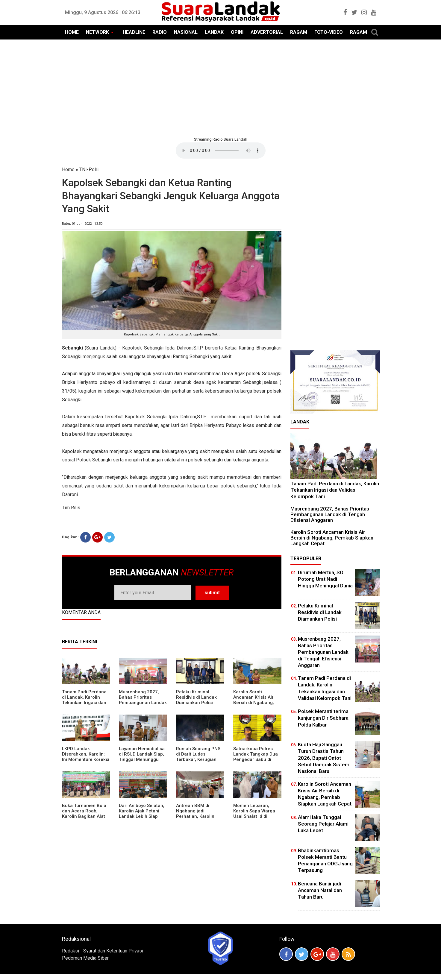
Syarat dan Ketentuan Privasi (113, 951)
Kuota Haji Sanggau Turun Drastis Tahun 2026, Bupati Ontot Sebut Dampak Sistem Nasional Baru (323, 757)
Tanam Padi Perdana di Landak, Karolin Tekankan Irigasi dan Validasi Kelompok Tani (84, 702)
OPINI (237, 32)
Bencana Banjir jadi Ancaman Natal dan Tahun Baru (320, 890)
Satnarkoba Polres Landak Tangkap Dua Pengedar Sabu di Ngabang (255, 757)
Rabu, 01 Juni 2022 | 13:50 (82, 224)
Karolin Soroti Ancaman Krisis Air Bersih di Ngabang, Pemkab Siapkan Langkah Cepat (253, 702)
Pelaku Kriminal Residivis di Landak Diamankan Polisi (196, 697)
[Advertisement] (220, 87)
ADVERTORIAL (267, 32)
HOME (72, 32)
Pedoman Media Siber (85, 958)
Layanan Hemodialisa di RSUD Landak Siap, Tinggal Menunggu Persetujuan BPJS (142, 757)
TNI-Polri (88, 169)
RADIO (159, 32)
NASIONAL (186, 32)
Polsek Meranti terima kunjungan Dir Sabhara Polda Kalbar (323, 717)
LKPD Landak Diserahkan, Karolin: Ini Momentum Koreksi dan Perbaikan (85, 757)
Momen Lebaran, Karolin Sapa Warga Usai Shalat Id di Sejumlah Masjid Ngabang (254, 816)
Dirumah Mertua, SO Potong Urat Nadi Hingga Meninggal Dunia (325, 579)
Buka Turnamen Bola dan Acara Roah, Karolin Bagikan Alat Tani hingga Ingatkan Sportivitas (84, 816)
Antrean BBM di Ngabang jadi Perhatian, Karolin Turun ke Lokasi (195, 813)
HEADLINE (134, 32)
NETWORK (97, 32)
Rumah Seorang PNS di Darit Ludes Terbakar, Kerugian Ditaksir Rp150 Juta (198, 757)
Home (68, 169)
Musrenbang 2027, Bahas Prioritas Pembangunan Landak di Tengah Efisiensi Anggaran (143, 702)
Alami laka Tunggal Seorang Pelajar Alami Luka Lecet (323, 823)
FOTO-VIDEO (328, 32)
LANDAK (214, 32)
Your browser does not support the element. (221, 150)
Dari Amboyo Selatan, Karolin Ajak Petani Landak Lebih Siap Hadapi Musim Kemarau (141, 816)
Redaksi (70, 951)
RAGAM (298, 32)
